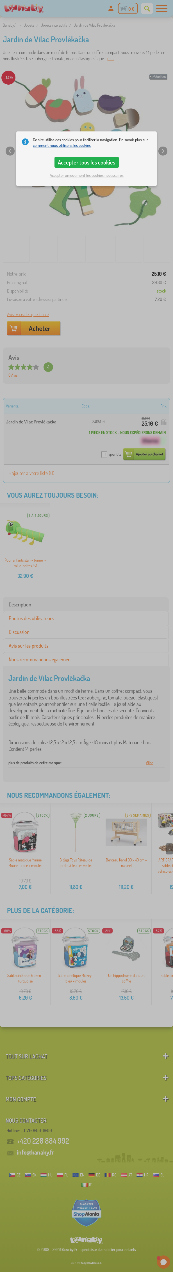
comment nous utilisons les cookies (62, 145)
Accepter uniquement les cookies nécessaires (87, 175)
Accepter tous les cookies (86, 162)
